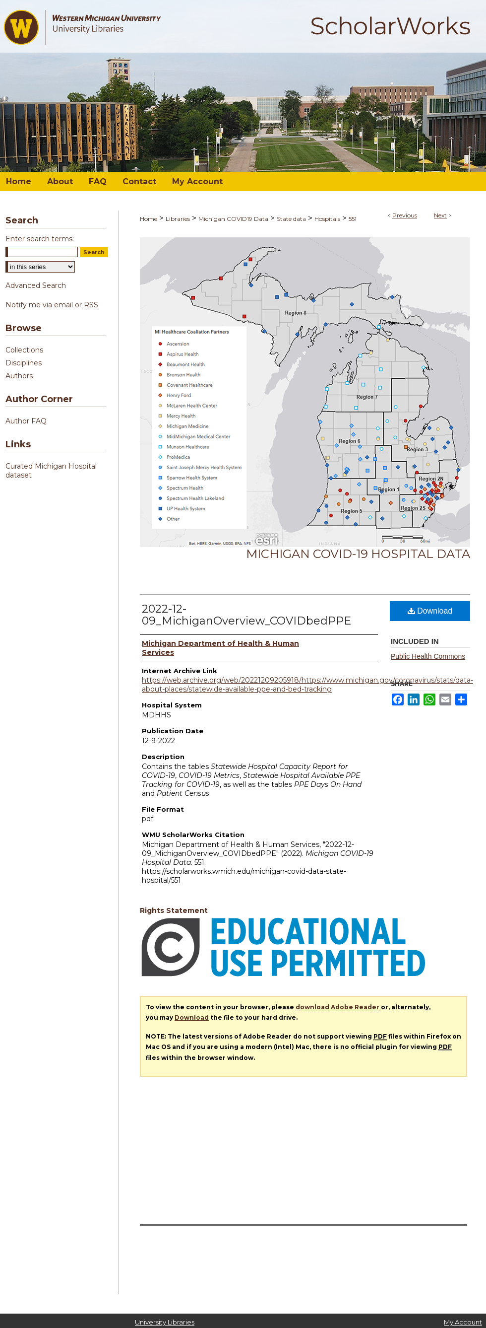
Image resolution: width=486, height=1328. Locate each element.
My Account (463, 1322)
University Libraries (164, 1322)
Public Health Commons (428, 656)
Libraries (178, 218)
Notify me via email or (51, 304)
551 (353, 218)
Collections (24, 350)
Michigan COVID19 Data (233, 218)
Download (430, 611)
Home (148, 218)
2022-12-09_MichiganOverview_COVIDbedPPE (246, 615)
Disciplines (23, 362)
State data (291, 218)
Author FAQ (26, 421)
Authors (19, 375)
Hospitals (327, 218)
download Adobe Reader (337, 1007)
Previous (404, 215)
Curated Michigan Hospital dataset (51, 471)
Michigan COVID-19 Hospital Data (358, 554)
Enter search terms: (39, 238)
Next (440, 215)
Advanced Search (35, 285)
